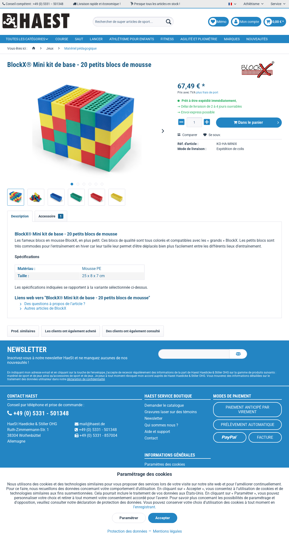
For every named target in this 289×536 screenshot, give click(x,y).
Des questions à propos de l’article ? (52, 303)
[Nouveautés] (257, 39)
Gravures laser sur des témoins (170, 412)
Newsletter (153, 418)
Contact (151, 438)
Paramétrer (128, 518)
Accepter (162, 518)
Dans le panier (256, 122)
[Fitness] (167, 39)
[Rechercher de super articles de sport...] (133, 21)
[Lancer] (96, 39)
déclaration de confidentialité (86, 379)
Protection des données (127, 531)
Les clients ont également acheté (70, 331)
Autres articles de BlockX (43, 308)
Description (20, 216)
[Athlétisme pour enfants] (131, 39)
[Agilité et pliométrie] (199, 39)
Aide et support (157, 431)
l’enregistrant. (144, 507)
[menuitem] (133, 21)
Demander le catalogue (164, 405)
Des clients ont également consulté (133, 331)
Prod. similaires (23, 331)
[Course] (62, 39)
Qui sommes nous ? (161, 425)
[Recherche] (169, 21)
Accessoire (51, 216)
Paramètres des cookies (164, 464)
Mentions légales (165, 531)
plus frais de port (207, 92)
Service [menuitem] (276, 4)
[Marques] (232, 39)
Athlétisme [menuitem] (251, 4)
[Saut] (79, 39)
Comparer (187, 135)
